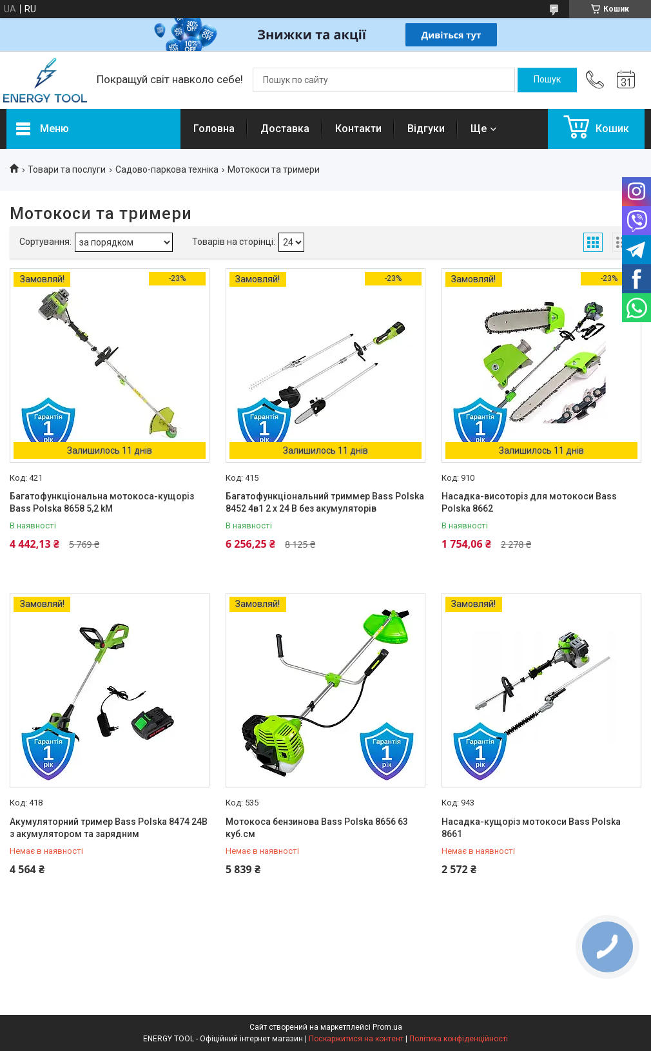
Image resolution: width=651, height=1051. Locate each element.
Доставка (284, 128)
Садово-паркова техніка (167, 169)
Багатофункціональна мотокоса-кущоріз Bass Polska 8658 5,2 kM (102, 502)
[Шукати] (547, 80)
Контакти (358, 128)
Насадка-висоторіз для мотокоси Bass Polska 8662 (529, 502)
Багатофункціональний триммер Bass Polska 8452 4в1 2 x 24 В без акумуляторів (325, 502)
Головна (214, 128)
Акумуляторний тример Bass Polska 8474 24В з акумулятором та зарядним (109, 828)
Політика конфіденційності (458, 1038)
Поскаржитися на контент (356, 1038)
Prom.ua (387, 1027)
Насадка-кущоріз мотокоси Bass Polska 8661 (531, 828)
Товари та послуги (67, 169)
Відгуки (426, 128)
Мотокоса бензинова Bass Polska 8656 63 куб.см (317, 828)
